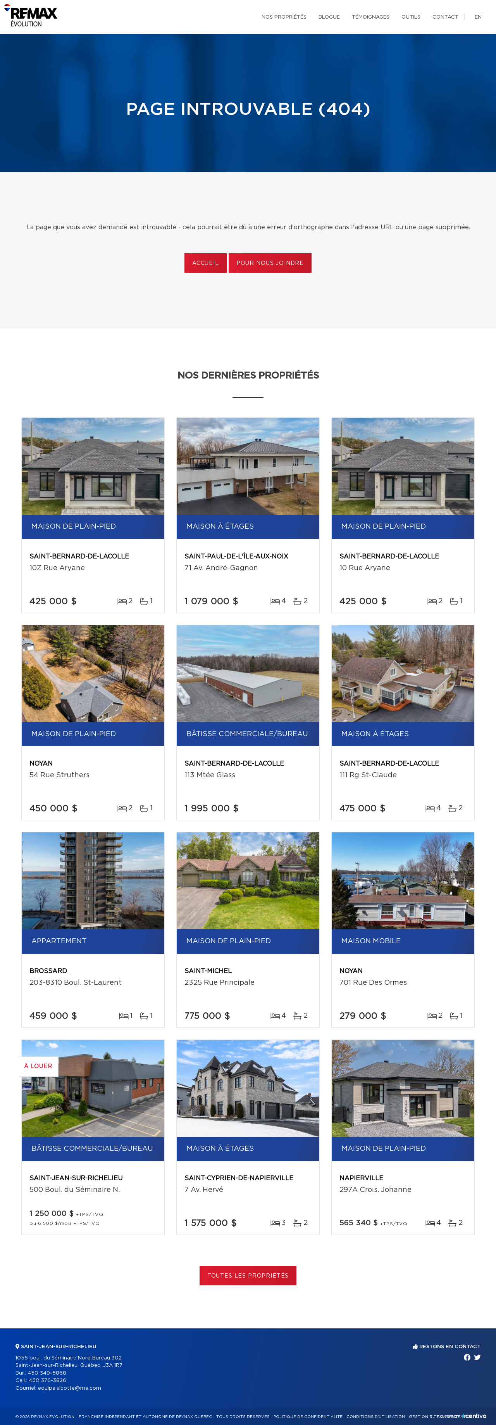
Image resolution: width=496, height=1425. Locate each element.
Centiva (474, 1415)
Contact (445, 17)
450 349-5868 (47, 1373)
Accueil (205, 263)
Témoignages (370, 17)
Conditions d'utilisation (375, 1417)
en (478, 17)
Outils (410, 17)
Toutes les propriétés (248, 1276)
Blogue (329, 17)
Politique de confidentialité (308, 1417)
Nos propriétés (284, 17)
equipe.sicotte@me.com (69, 1388)
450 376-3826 (47, 1380)
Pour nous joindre (270, 263)
